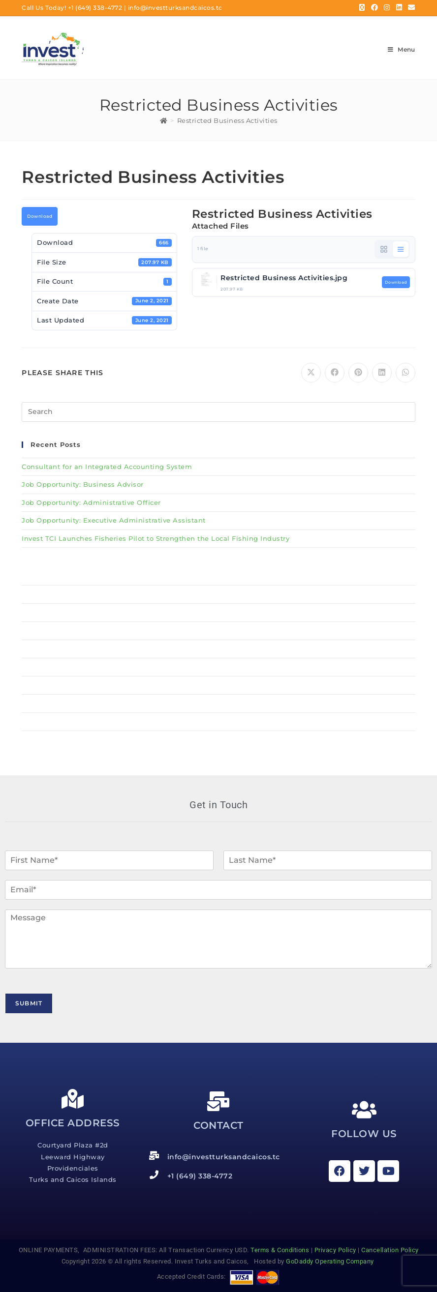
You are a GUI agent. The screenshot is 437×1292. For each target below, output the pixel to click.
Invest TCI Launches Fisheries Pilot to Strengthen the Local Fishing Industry (155, 538)
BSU (218, 631)
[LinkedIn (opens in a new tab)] (399, 8)
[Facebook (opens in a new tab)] (374, 8)
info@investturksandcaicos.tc (175, 7)
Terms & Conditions (279, 1250)
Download (39, 216)
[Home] (164, 120)
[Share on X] (311, 372)
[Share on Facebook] (334, 372)
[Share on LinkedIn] (382, 372)
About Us (218, 649)
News (218, 703)
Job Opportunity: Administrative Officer (91, 502)
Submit (28, 1003)
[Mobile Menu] (401, 49)
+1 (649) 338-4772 (95, 7)
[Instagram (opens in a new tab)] (387, 8)
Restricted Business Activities (227, 120)
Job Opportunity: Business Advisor (83, 484)
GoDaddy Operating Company (330, 1261)
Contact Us (41, 722)
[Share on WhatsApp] (405, 372)
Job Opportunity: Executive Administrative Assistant (114, 520)
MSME (218, 612)
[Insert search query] (218, 412)
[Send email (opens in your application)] (410, 8)
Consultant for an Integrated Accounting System (107, 466)
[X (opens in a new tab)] (362, 8)
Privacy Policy (335, 1250)
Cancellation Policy (390, 1250)
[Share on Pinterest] (358, 372)
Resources (40, 685)
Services (218, 667)
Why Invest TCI (218, 594)
